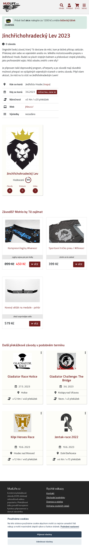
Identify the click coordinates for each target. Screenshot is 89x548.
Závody (10, 186)
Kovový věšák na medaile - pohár (22, 307)
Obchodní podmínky (55, 497)
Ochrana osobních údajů (57, 506)
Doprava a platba (54, 501)
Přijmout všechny (44, 534)
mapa (47, 84)
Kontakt (50, 493)
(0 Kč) (77, 6)
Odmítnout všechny (44, 542)
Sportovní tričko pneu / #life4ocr (66, 248)
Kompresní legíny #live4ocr (22, 248)
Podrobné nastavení (69, 526)
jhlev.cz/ (29, 107)
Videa (35, 186)
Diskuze (22, 186)
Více (34, 264)
